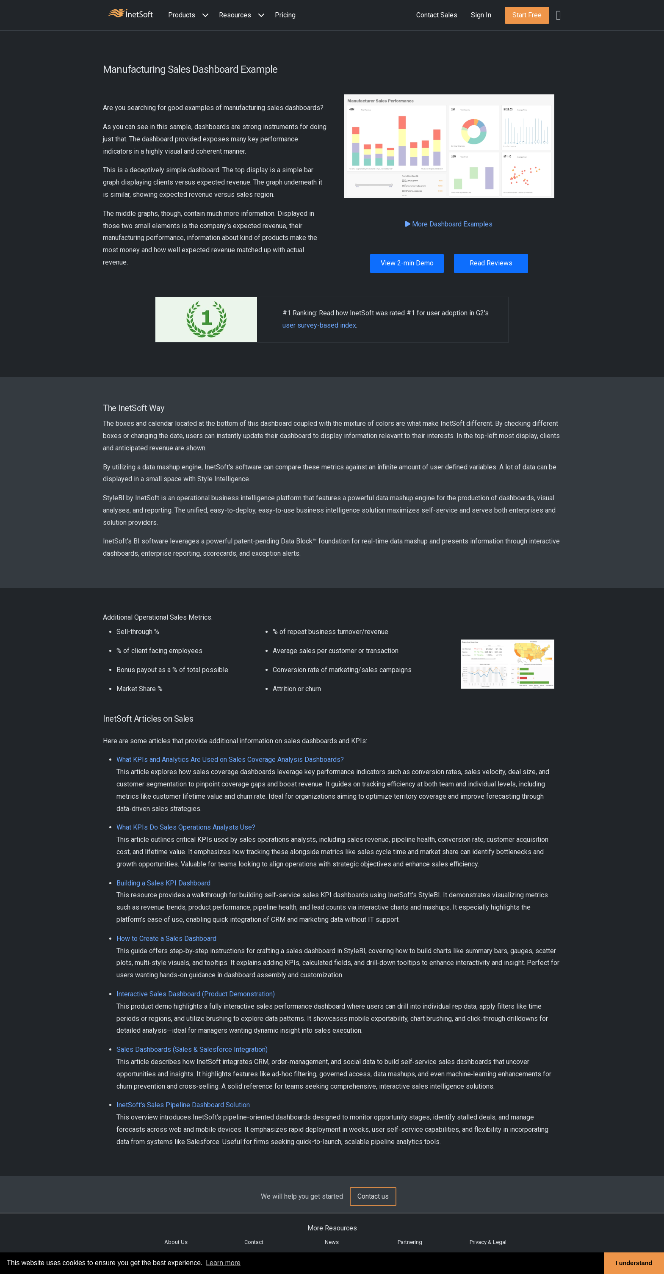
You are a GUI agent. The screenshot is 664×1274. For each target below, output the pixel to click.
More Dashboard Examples (448, 224)
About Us (176, 1242)
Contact (253, 1242)
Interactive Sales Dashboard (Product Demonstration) (195, 994)
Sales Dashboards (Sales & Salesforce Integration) (192, 1049)
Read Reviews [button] (491, 263)
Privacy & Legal (488, 1242)
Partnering (410, 1242)
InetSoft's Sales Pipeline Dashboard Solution (183, 1105)
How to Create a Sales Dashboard (166, 939)
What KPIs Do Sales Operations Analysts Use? (185, 827)
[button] (190, 15)
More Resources (332, 1228)
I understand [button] (634, 1263)
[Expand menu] (203, 15)
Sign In (481, 15)
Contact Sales (436, 15)
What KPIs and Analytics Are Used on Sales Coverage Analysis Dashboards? (230, 760)
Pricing (285, 15)
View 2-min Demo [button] (407, 263)
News (332, 1242)
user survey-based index (319, 325)
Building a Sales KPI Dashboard (163, 883)
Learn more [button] (223, 1262)
